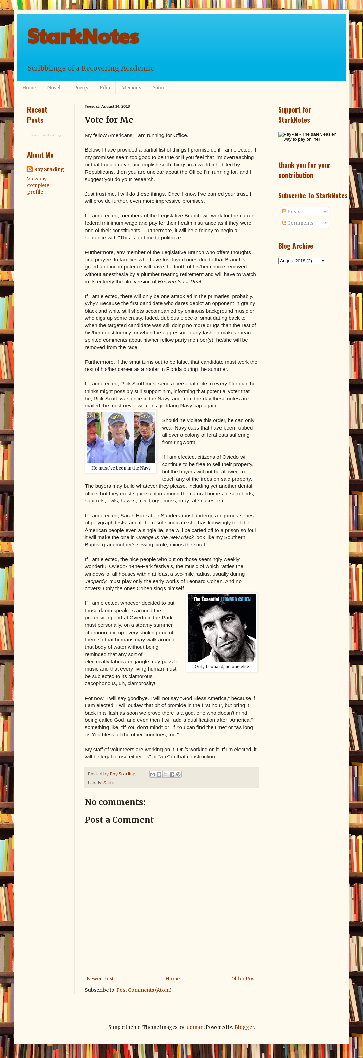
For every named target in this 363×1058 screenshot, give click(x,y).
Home (29, 88)
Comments (297, 223)
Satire (159, 88)
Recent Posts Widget (47, 135)
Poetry (81, 88)
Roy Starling (49, 169)
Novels (54, 88)
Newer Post (100, 979)
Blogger (244, 1027)
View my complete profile (38, 185)
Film (105, 88)
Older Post (243, 979)
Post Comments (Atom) (144, 990)
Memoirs (131, 88)
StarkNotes (83, 35)
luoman (194, 1027)
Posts (291, 211)
